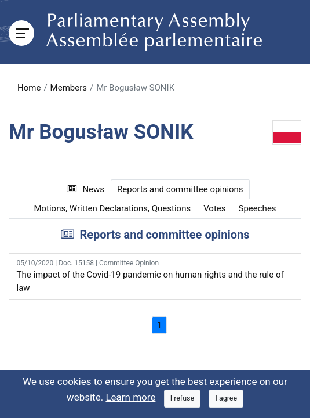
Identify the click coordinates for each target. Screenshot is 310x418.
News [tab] (85, 189)
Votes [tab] (214, 208)
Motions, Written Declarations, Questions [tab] (112, 208)
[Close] (182, 399)
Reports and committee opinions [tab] (180, 189)
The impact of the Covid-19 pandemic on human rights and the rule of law (155, 275)
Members (68, 87)
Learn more (130, 397)
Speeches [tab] (257, 208)
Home (29, 87)
